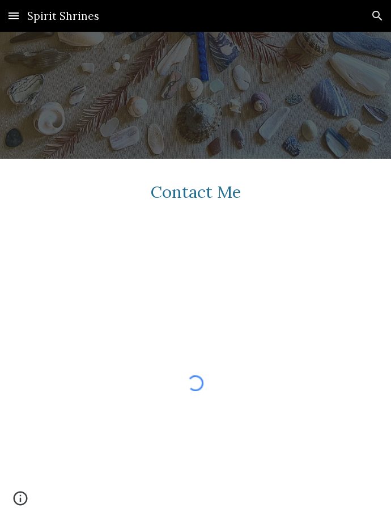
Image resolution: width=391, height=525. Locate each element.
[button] (13, 15)
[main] (195, 200)
